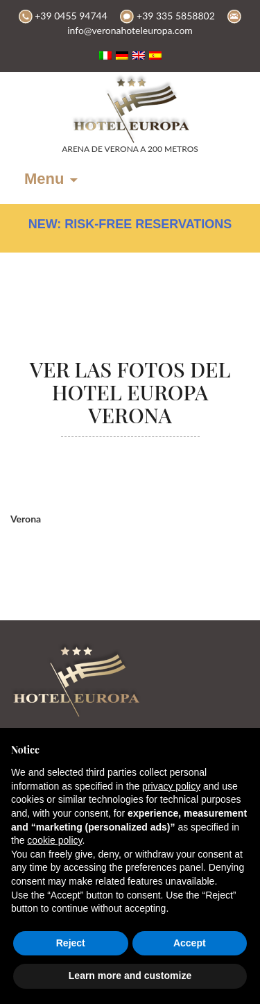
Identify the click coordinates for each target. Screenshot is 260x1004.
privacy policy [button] (171, 786)
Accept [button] (189, 942)
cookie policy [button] (54, 840)
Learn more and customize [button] (130, 975)
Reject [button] (70, 942)
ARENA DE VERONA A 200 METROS (130, 149)
